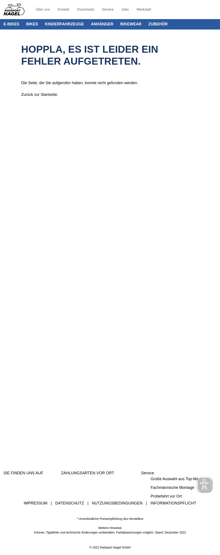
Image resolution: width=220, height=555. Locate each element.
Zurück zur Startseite (39, 94)
